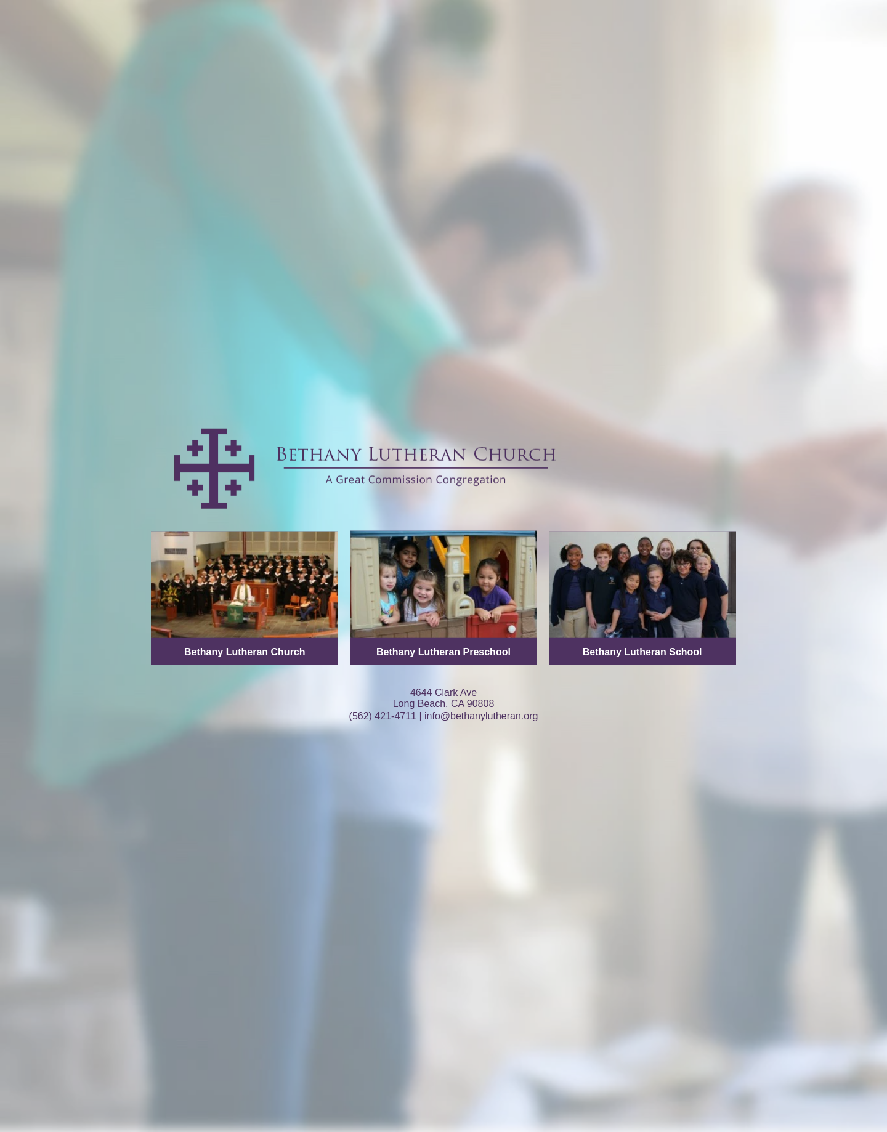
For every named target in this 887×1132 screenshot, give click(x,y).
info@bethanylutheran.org (481, 715)
